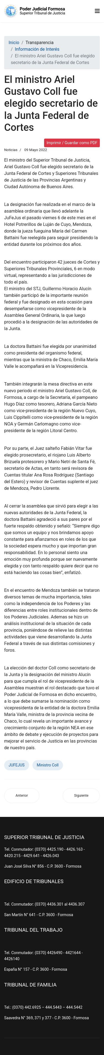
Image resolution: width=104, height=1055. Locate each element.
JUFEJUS (17, 765)
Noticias (10, 150)
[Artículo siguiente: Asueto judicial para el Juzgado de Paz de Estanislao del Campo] (81, 795)
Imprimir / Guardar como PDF (72, 143)
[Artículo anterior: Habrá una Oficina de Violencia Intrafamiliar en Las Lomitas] (21, 795)
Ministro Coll (48, 765)
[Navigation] (97, 11)
